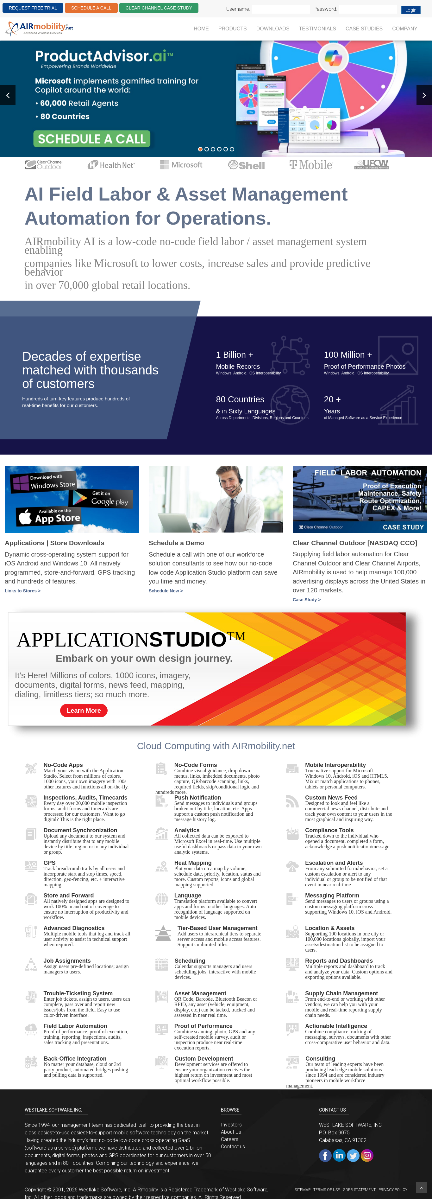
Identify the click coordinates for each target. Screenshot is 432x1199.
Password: (325, 9)
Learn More (84, 710)
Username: (238, 9)
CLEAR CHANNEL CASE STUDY (159, 7)
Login (410, 10)
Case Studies (364, 28)
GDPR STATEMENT (359, 1190)
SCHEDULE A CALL (91, 7)
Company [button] (404, 28)
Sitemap (302, 1190)
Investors (231, 1125)
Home (201, 28)
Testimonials (317, 28)
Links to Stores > (23, 590)
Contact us (233, 1147)
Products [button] (232, 28)
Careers (229, 1139)
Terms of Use (326, 1190)
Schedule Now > (166, 590)
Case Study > (307, 599)
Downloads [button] (273, 28)
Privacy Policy (393, 1190)
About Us (231, 1132)
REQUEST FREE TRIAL (33, 7)
